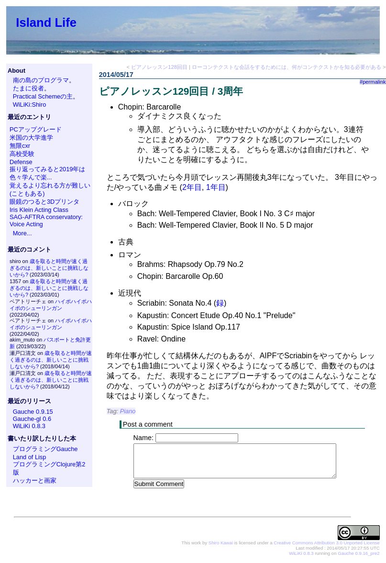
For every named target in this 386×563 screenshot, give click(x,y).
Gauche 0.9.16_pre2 (358, 553)
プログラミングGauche (45, 449)
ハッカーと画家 (34, 480)
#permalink (373, 82)
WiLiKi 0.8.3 (29, 426)
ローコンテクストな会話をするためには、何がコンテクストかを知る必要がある (286, 67)
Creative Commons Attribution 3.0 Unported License (326, 543)
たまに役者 (28, 88)
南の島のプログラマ (41, 80)
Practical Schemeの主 (43, 96)
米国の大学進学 (31, 137)
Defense (21, 162)
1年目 (216, 187)
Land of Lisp (29, 457)
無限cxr (20, 145)
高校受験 (22, 153)
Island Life (46, 22)
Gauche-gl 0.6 (32, 418)
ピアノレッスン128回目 (159, 67)
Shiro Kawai (221, 543)
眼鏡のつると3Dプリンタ (44, 201)
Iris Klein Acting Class (39, 209)
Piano (128, 411)
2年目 (192, 187)
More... (22, 233)
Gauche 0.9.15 (33, 411)
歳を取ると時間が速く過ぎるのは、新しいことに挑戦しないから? (49, 267)
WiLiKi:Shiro (29, 104)
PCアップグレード (36, 129)
